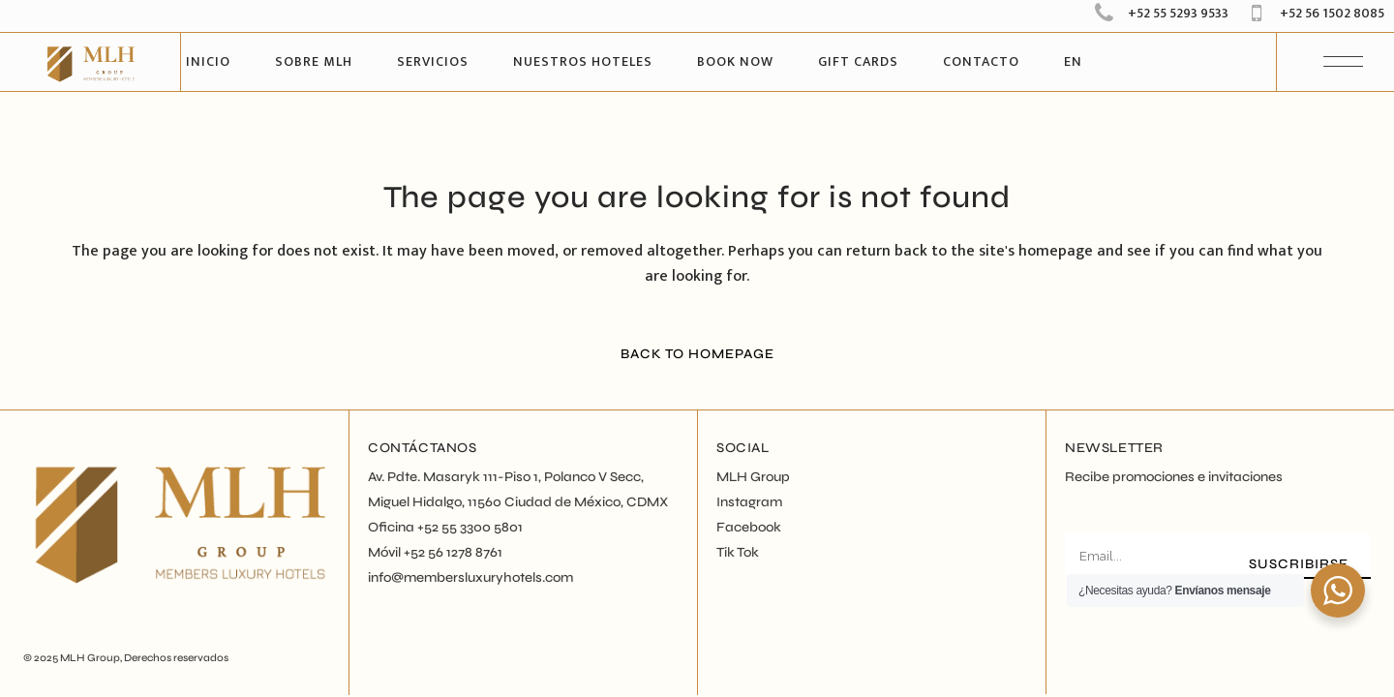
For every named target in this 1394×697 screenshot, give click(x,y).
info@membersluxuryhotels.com (470, 577)
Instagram (749, 502)
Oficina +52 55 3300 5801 (445, 527)
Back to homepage (697, 354)
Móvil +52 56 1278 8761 (435, 552)
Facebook (748, 527)
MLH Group (90, 658)
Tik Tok (737, 552)
